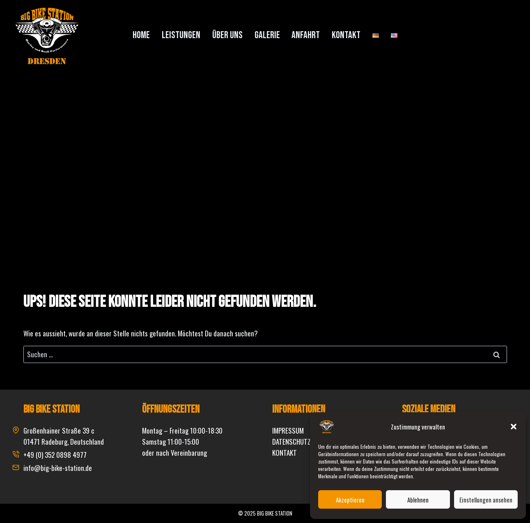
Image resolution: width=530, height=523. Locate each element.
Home (141, 35)
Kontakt (346, 35)
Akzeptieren (350, 499)
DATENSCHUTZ (291, 441)
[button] (513, 427)
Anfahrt (305, 35)
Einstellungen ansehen (485, 499)
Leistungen (181, 35)
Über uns (227, 35)
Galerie (267, 35)
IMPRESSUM (288, 430)
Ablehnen (418, 499)
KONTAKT (284, 453)
